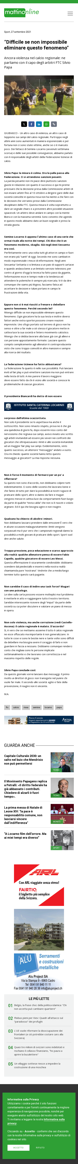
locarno (48, 707)
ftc (7, 707)
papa (59, 707)
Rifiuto (40, 1147)
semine (36, 707)
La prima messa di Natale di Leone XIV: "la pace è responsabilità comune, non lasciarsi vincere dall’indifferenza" (23, 815)
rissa (26, 707)
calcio (16, 707)
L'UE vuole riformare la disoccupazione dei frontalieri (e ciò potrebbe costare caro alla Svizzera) (38, 1034)
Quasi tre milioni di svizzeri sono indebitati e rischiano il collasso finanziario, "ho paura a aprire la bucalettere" (39, 1050)
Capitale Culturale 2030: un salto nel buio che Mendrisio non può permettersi (23, 759)
